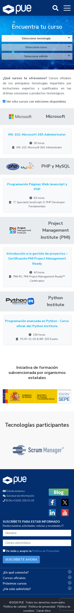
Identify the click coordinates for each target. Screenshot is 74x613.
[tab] (37, 572)
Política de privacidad (42, 606)
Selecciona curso (47, 47)
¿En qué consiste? (16, 572)
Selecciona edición (47, 56)
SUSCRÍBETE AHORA (21, 559)
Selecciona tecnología (46, 38)
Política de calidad (15, 606)
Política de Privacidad (45, 551)
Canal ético (44, 611)
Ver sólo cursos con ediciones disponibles (34, 101)
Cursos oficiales (14, 578)
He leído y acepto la (31, 551)
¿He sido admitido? (17, 589)
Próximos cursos (15, 583)
